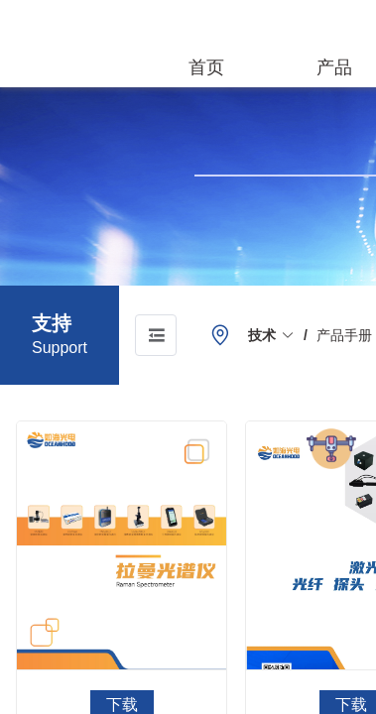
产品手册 (344, 335)
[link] (271, 335)
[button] (271, 335)
